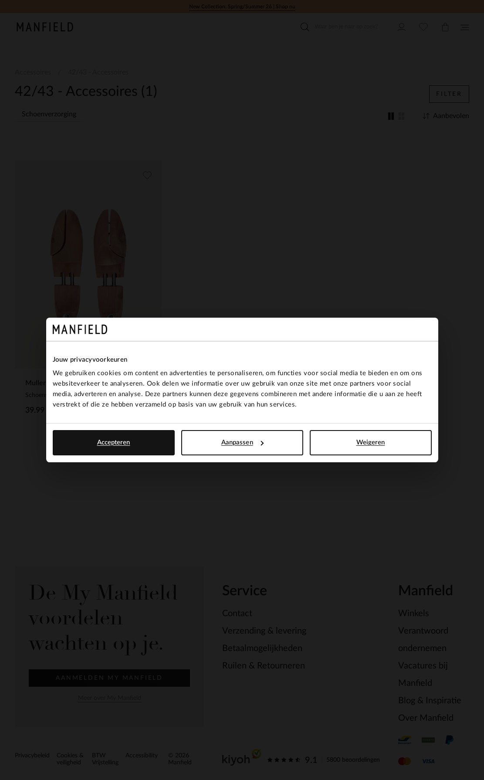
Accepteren (113, 442)
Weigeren (370, 442)
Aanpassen (242, 442)
